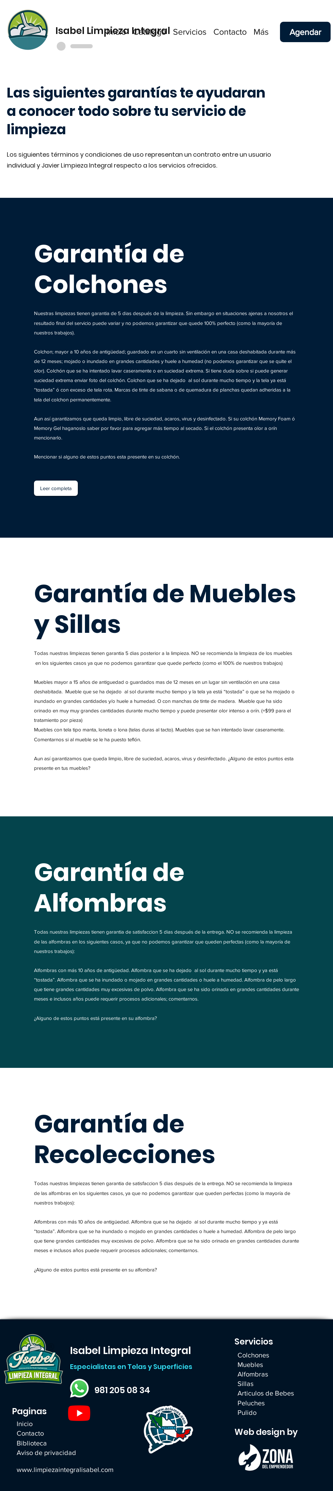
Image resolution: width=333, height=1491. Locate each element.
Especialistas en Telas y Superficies (131, 1366)
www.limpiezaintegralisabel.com (65, 1469)
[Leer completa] (56, 488)
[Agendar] (305, 32)
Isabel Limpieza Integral (130, 1350)
